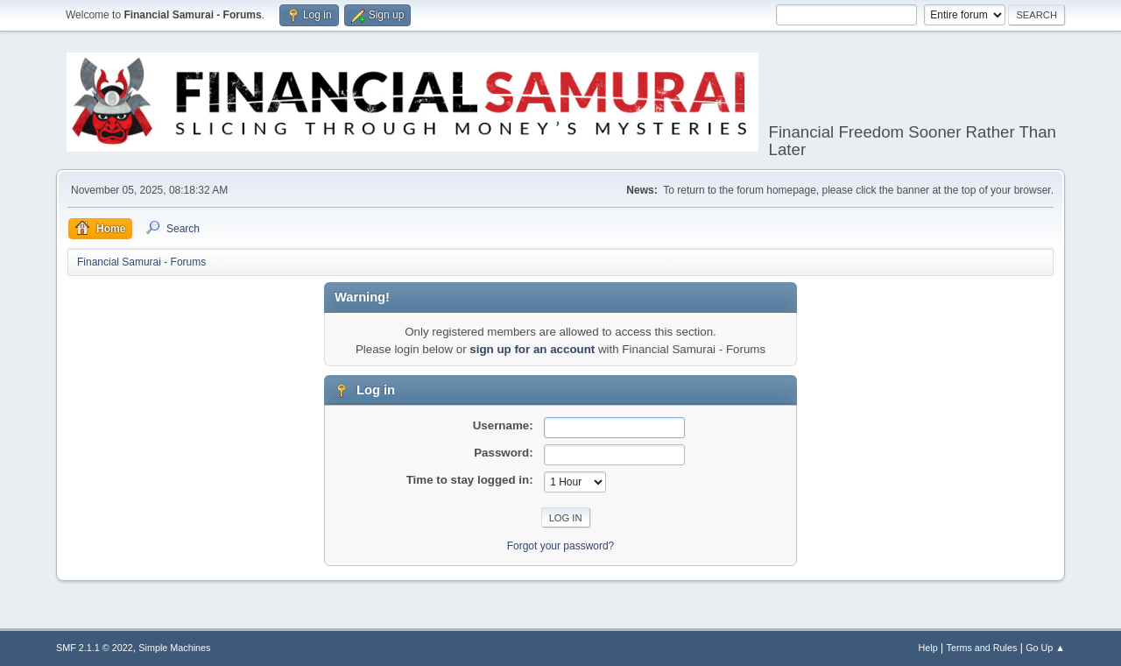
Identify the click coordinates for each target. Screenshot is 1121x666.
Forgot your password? (561, 546)
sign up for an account (532, 349)
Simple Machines (174, 647)
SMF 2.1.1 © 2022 (94, 647)
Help (928, 647)
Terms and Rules (982, 647)
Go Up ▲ (1045, 647)
